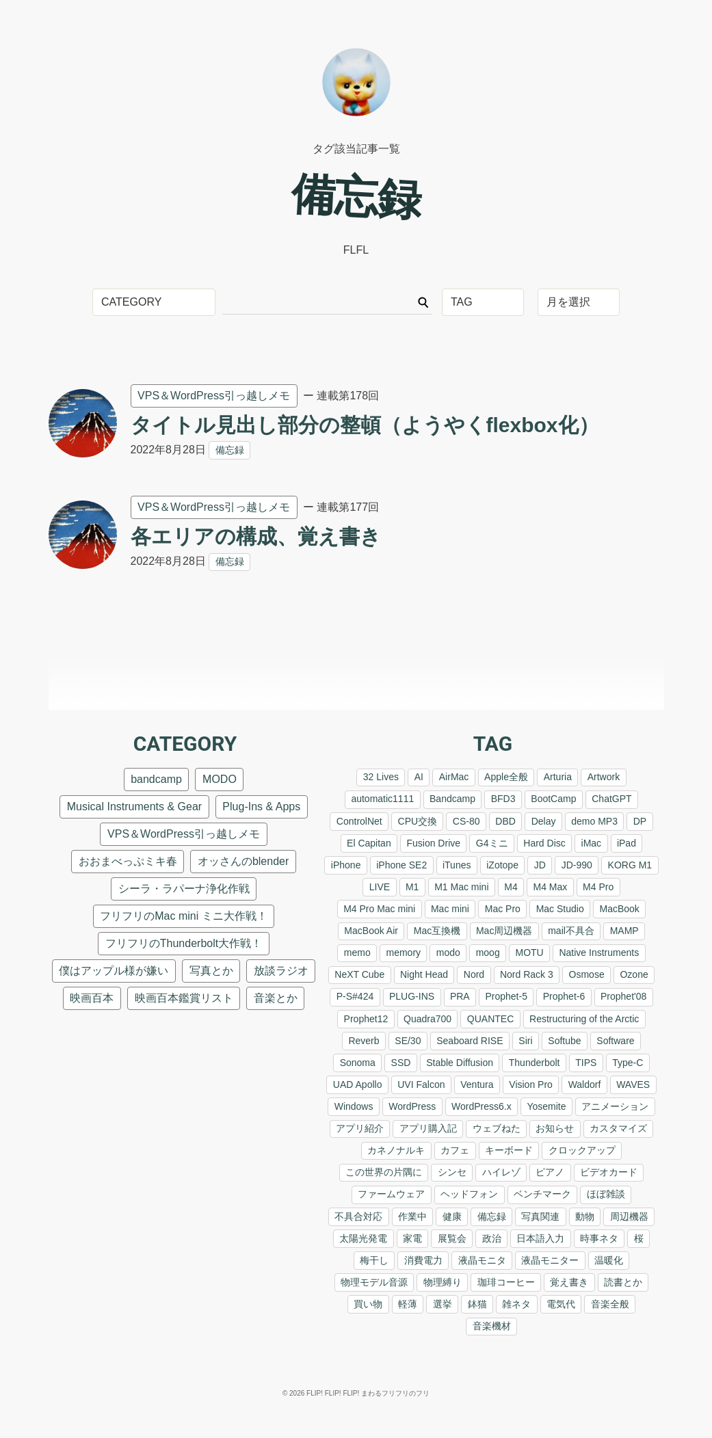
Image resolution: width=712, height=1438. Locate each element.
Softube (564, 1040)
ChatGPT (611, 798)
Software (615, 1040)
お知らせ (555, 1128)
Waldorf (584, 1084)
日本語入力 (540, 1238)
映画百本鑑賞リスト (184, 998)
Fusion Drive (433, 843)
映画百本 (92, 998)
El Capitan (369, 843)
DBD (505, 821)
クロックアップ (582, 1150)
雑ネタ (516, 1304)
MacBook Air (371, 930)
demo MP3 (594, 821)
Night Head (424, 974)
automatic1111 (382, 798)
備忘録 (229, 449)
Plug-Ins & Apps (261, 806)
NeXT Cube (359, 974)
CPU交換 (418, 821)
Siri (525, 1040)
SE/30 (408, 1040)
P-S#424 (355, 996)
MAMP (624, 930)
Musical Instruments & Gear (134, 806)
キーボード (509, 1150)
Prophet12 (366, 1018)
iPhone (346, 865)
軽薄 (407, 1304)
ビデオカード (608, 1172)
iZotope (502, 865)
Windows (353, 1106)
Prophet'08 (623, 996)
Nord (474, 974)
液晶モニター (550, 1260)
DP (639, 821)
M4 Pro (598, 886)
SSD (401, 1062)
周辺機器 (629, 1216)
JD (540, 865)
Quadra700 (427, 1018)
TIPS (585, 1062)
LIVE (379, 886)
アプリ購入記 (428, 1128)
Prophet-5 (506, 996)
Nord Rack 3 (526, 974)
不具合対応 (358, 1216)
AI (418, 776)
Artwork (604, 776)
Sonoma (357, 1062)
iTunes (457, 865)
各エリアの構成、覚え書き (256, 536)
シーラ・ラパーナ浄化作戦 (184, 888)
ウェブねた (496, 1128)
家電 (412, 1238)
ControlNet (359, 821)
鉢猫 (477, 1304)
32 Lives (381, 776)
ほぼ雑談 (606, 1193)
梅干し (374, 1260)
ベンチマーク (542, 1193)
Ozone (634, 974)
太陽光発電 (363, 1238)
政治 (491, 1238)
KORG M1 (630, 865)
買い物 (368, 1304)
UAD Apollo (357, 1084)
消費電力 (423, 1260)
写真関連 (540, 1216)
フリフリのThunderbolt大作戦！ (183, 943)
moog (488, 952)
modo (448, 952)
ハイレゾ (501, 1172)
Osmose (587, 974)
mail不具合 (571, 930)
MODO (219, 779)
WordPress (412, 1106)
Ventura (476, 1084)
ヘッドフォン (469, 1193)
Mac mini (450, 908)
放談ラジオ (281, 970)
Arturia (558, 776)
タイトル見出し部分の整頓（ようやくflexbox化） (365, 425)
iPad (626, 843)
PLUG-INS (411, 996)
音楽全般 (610, 1304)
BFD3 (503, 798)
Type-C (627, 1062)
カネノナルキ (396, 1150)
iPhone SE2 (401, 865)
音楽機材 (492, 1325)
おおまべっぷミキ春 (128, 861)
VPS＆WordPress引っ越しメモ (213, 395)
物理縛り (442, 1282)
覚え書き (569, 1282)
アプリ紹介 (360, 1128)
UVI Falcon (421, 1084)
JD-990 (577, 865)
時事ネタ (599, 1238)
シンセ (452, 1172)
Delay (543, 821)
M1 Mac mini (461, 886)
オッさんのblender (243, 861)
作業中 (412, 1216)
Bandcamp (452, 798)
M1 (412, 886)
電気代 (560, 1304)
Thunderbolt (534, 1062)
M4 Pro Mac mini (379, 908)
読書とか (623, 1282)
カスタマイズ (618, 1128)
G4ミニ (492, 843)
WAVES (633, 1084)
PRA (460, 996)
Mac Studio (560, 908)
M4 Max (550, 886)
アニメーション (614, 1106)
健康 (452, 1216)
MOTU (529, 952)
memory (403, 952)
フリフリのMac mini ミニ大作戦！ (183, 916)
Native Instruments (599, 952)
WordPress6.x (481, 1106)
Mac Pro (502, 908)
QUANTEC (490, 1018)
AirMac (454, 776)
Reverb (363, 1040)
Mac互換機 (437, 930)
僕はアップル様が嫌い (113, 970)
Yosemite (546, 1106)
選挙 (442, 1304)
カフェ (454, 1150)
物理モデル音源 (374, 1282)
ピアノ (550, 1172)
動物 (584, 1216)
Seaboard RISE (469, 1040)
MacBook (619, 908)
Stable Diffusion (459, 1062)
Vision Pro (531, 1084)
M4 (510, 886)
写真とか (211, 970)
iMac (591, 843)
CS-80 (466, 821)
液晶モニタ (482, 1260)
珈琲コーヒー (506, 1282)
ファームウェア (391, 1193)
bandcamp (156, 779)
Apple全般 (506, 776)
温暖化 (608, 1260)
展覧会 (452, 1238)
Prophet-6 (564, 996)
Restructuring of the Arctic (584, 1018)
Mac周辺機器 (504, 930)
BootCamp (553, 798)
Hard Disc (544, 843)
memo (357, 952)
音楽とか (276, 998)
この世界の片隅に (383, 1172)
